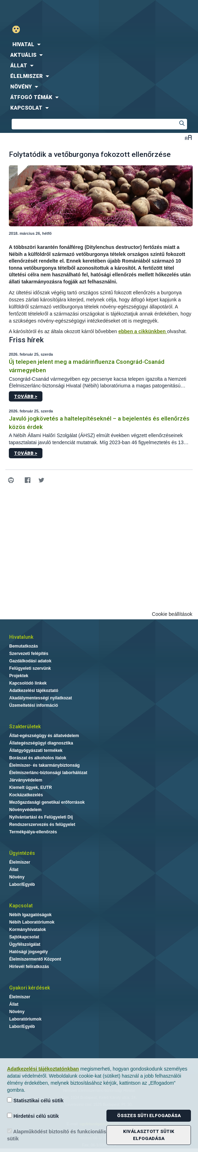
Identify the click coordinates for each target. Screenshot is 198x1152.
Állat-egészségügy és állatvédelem (44, 735)
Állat (13, 869)
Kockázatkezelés (26, 794)
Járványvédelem (25, 780)
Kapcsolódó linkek (28, 683)
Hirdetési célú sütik (33, 1116)
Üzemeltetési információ (33, 705)
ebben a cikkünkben (142, 331)
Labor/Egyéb (22, 884)
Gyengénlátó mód (18, 29)
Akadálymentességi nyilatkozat (40, 698)
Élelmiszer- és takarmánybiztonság (44, 765)
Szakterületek (25, 726)
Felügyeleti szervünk (30, 668)
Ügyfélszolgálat (24, 944)
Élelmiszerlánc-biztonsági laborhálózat (48, 772)
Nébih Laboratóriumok (31, 922)
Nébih (49, 11)
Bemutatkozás (23, 646)
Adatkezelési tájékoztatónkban (43, 1069)
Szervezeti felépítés (28, 653)
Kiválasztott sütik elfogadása (148, 1135)
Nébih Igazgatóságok (30, 914)
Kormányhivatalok (27, 929)
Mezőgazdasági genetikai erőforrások (47, 802)
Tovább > (25, 396)
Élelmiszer (19, 862)
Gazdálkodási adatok (30, 660)
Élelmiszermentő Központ (35, 959)
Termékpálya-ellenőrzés (33, 831)
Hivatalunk (21, 637)
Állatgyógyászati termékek (36, 750)
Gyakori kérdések (29, 988)
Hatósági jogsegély (28, 951)
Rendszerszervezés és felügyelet (42, 824)
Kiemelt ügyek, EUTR (30, 787)
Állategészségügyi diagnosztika (41, 743)
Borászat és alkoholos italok (37, 757)
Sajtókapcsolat (24, 937)
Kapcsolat (21, 905)
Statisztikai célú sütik (35, 1100)
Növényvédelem (25, 809)
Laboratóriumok (25, 1019)
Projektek (18, 675)
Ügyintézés (22, 853)
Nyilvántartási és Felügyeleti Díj (41, 817)
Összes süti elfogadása (149, 1115)
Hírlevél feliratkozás (29, 966)
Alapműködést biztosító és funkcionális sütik (56, 1134)
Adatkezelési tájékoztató (33, 690)
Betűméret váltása (188, 137)
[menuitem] (99, 44)
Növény (16, 877)
